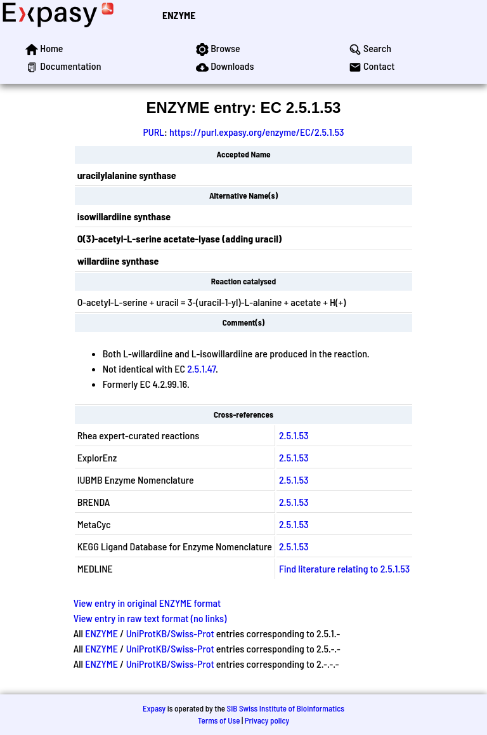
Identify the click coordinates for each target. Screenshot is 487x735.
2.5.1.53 (294, 435)
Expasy (154, 708)
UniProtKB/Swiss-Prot (170, 633)
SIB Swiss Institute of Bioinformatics (285, 708)
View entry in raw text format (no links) (150, 618)
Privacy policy (267, 720)
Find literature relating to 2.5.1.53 (344, 568)
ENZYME (178, 15)
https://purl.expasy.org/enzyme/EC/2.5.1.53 (256, 132)
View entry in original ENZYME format (147, 603)
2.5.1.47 (201, 368)
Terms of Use (219, 720)
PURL (153, 132)
